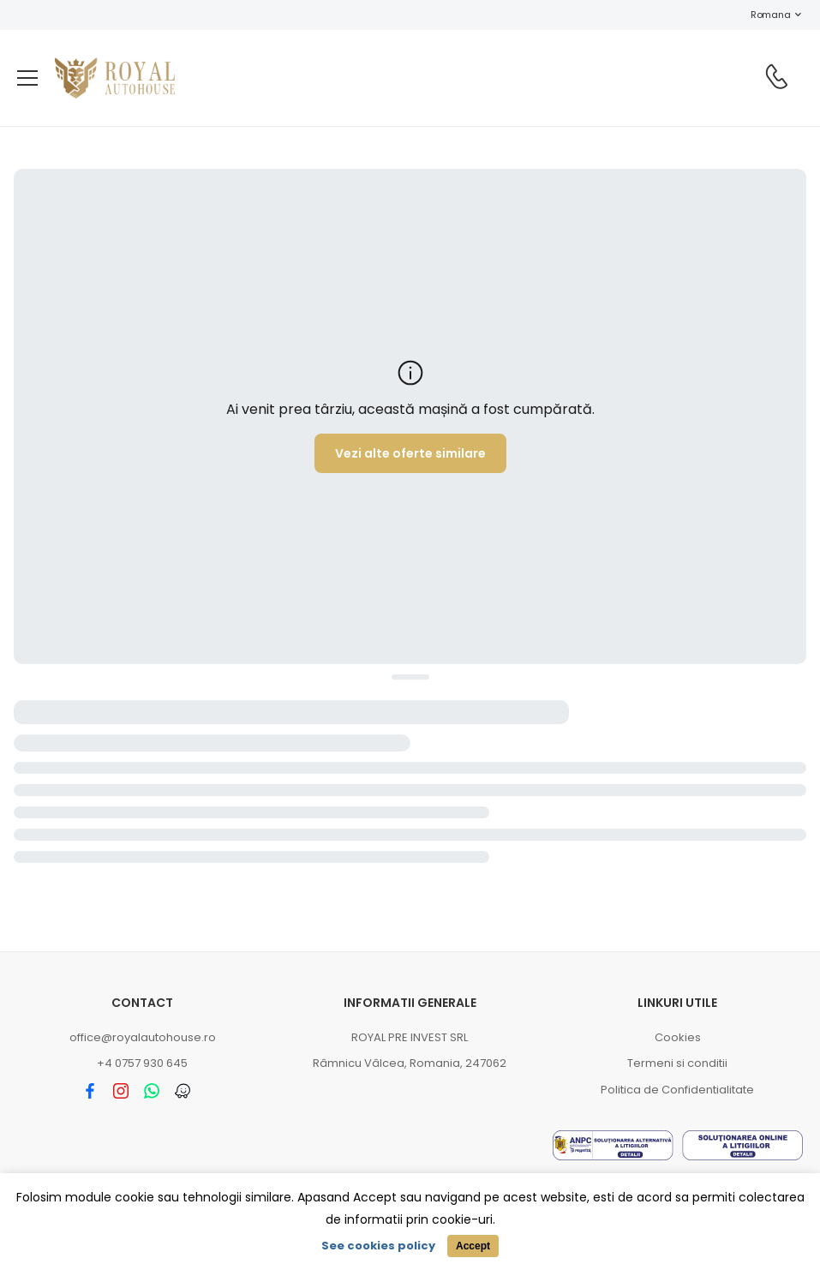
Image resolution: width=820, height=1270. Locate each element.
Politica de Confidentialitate (677, 1089)
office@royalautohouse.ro (142, 1037)
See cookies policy (378, 1245)
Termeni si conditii (677, 1063)
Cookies (678, 1037)
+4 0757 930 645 (142, 1063)
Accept (473, 1246)
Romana (761, 14)
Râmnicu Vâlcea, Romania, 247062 (409, 1063)
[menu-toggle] (27, 78)
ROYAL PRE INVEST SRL (409, 1037)
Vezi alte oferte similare (410, 453)
